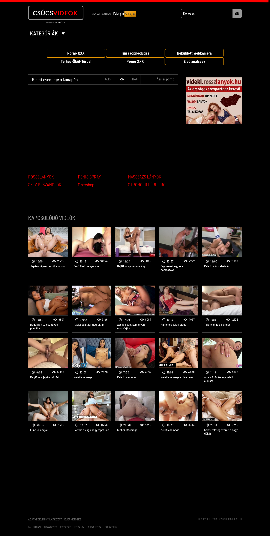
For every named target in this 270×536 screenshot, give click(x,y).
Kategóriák (47, 34)
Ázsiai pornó (165, 79)
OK (237, 14)
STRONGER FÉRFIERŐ (147, 185)
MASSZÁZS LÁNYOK (144, 177)
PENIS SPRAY (89, 177)
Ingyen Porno (94, 527)
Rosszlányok (50, 527)
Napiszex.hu (111, 527)
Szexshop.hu (89, 185)
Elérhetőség (72, 519)
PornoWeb (65, 527)
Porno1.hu (79, 527)
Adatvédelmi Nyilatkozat (45, 519)
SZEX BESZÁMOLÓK (44, 185)
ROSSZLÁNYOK (41, 177)
